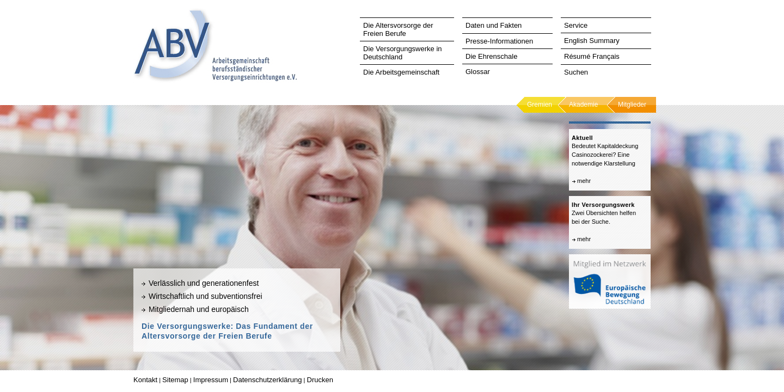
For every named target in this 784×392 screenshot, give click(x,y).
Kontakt (145, 380)
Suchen (576, 72)
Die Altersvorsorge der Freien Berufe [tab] (398, 29)
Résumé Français (592, 56)
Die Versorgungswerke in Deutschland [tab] (402, 53)
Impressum (210, 380)
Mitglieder (632, 104)
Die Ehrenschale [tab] (491, 56)
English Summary (592, 40)
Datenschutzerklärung (267, 380)
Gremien (539, 104)
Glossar (477, 72)
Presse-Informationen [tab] (499, 41)
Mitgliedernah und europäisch (199, 309)
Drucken (320, 380)
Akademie (583, 104)
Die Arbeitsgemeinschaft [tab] (401, 72)
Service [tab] (575, 25)
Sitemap (175, 380)
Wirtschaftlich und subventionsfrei (205, 296)
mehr (584, 180)
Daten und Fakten (493, 25)
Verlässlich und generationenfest (204, 283)
